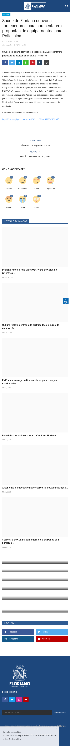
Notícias (6, 14)
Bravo (8, 207)
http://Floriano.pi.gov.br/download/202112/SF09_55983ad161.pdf (30, 119)
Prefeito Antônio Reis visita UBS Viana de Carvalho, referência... (30, 271)
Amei (36, 188)
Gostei (9, 188)
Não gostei (22, 188)
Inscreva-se (60, 712)
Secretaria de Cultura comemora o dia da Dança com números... (31, 541)
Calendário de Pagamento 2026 (35, 145)
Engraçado (50, 188)
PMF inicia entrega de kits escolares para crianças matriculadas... (29, 382)
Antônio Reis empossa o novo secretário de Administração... (35, 487)
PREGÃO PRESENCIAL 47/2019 (35, 156)
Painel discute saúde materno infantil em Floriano (29, 435)
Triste (22, 207)
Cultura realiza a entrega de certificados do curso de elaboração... (30, 327)
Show (36, 207)
